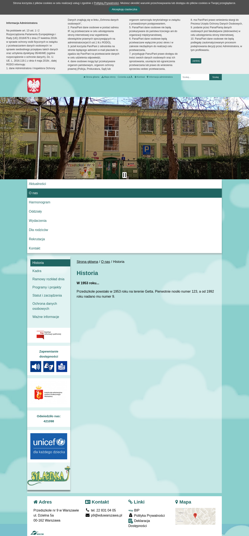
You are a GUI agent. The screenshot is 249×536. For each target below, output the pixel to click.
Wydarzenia (37, 220)
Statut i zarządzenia (47, 295)
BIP (133, 510)
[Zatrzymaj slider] (124, 175)
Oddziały (35, 211)
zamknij (196, 61)
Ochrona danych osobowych (44, 306)
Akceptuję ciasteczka (124, 9)
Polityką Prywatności (106, 3)
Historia (38, 263)
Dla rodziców (38, 230)
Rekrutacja (37, 239)
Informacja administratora (160, 77)
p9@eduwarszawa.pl (103, 515)
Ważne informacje (45, 317)
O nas (33, 193)
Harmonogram (39, 202)
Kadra (36, 271)
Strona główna (91, 77)
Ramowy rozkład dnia (48, 279)
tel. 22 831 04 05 (100, 510)
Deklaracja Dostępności (139, 523)
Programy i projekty (46, 287)
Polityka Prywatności (146, 515)
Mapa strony (108, 77)
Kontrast (140, 77)
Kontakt (34, 248)
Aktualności (37, 184)
